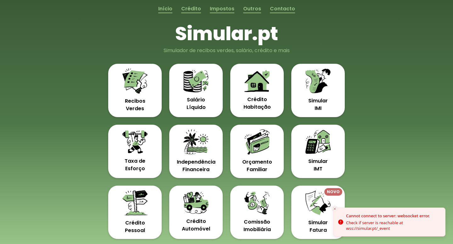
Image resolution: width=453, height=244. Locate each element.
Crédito (191, 8)
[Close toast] (335, 209)
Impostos (222, 8)
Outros (252, 8)
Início (165, 8)
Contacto (282, 8)
